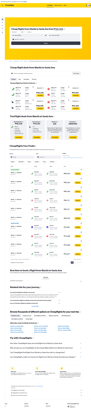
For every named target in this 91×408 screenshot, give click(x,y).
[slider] (85, 148)
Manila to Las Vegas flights (42, 304)
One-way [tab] (36, 69)
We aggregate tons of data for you (48, 369)
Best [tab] (22, 69)
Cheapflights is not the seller (48, 366)
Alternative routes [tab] (18, 291)
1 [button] (74, 238)
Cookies (25, 1)
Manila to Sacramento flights (19, 308)
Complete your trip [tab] (29, 291)
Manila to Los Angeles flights (19, 302)
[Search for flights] (2, 9)
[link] (21, 127)
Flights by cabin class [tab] (56, 291)
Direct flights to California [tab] (42, 291)
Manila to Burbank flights (18, 304)
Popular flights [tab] (31, 295)
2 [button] (77, 238)
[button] (89, 1)
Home (13, 51)
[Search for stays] (2, 12)
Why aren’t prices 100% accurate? (48, 371)
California (28, 51)
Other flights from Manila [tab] (19, 295)
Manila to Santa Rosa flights (42, 308)
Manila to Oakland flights (66, 304)
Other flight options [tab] (68, 291)
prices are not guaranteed (40, 362)
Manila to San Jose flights (18, 306)
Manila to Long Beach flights (66, 306)
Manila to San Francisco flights (43, 302)
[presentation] (66, 19)
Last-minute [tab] (28, 69)
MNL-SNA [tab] (48, 253)
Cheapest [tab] (16, 69)
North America (18, 51)
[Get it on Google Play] (73, 382)
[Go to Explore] (2, 18)
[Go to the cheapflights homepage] (10, 5)
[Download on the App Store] (73, 386)
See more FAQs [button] (37, 282)
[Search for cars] (2, 15)
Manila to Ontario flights (65, 302)
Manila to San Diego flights (42, 306)
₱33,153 (60, 19)
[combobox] (17, 22)
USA (23, 51)
